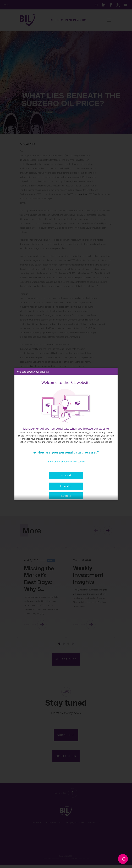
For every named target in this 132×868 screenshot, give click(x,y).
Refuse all (66, 497)
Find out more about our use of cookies (66, 463)
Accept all (66, 477)
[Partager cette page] (123, 859)
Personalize (66, 487)
